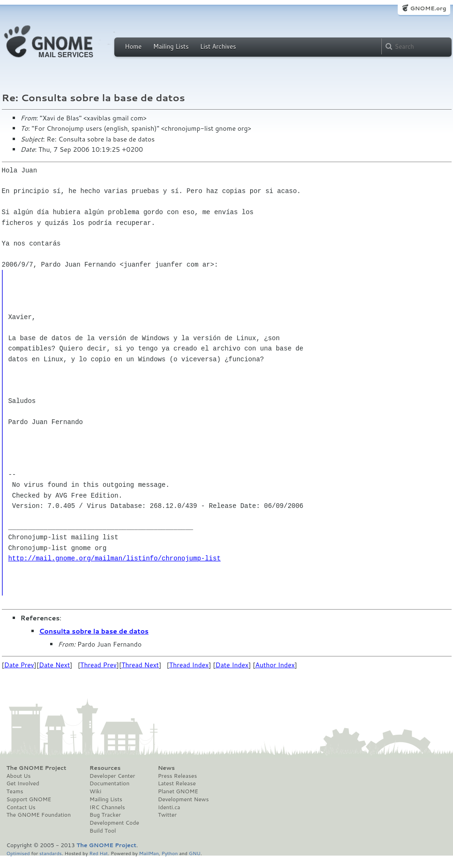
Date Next (54, 665)
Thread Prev (98, 665)
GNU (195, 853)
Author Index (275, 665)
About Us (19, 776)
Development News (183, 799)
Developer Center (112, 776)
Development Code (114, 823)
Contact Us (21, 807)
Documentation (109, 783)
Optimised (18, 853)
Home (133, 46)
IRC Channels (107, 807)
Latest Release (177, 783)
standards (50, 853)
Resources (104, 768)
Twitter (167, 815)
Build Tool (102, 831)
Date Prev (19, 665)
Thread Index (189, 665)
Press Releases (177, 776)
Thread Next (140, 665)
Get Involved (23, 783)
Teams (15, 791)
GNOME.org (428, 8)
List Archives (218, 46)
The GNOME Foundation (39, 815)
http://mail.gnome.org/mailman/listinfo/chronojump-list (114, 558)
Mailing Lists (171, 46)
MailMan (149, 853)
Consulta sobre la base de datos (94, 631)
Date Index (232, 665)
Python (170, 853)
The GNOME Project (37, 768)
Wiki (95, 791)
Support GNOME (29, 799)
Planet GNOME (178, 791)
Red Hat (98, 853)
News (166, 768)
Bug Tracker (105, 815)
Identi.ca (169, 807)
